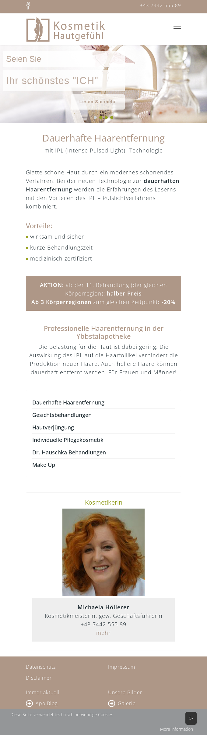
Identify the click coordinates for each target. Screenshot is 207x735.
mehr (103, 632)
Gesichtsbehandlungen (62, 414)
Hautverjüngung (53, 427)
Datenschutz (41, 666)
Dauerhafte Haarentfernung (68, 402)
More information (176, 729)
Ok (191, 718)
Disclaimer (39, 677)
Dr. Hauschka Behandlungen (69, 452)
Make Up (43, 464)
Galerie (127, 703)
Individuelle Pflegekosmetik (67, 439)
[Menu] (177, 26)
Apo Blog (47, 703)
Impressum (121, 666)
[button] (95, 117)
